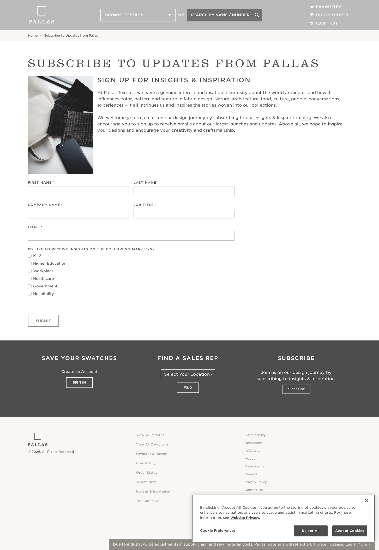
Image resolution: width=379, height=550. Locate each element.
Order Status (146, 472)
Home (33, 35)
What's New (146, 482)
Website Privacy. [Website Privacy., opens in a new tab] (245, 518)
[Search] (257, 15)
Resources (253, 443)
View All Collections (152, 444)
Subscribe (296, 389)
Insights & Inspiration (153, 491)
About (250, 458)
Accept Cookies (349, 531)
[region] (283, 518)
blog (306, 117)
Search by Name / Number (220, 15)
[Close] (366, 500)
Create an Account (79, 371)
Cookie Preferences (218, 530)
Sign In (79, 382)
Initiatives (252, 451)
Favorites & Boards (151, 454)
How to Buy (146, 463)
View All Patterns (150, 435)
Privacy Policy (256, 482)
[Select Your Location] (188, 374)
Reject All (311, 531)
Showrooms (254, 466)
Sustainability (255, 435)
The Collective (147, 501)
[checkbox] (131, 275)
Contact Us (254, 490)
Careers (251, 474)
